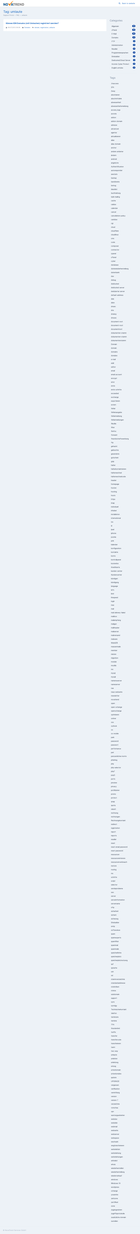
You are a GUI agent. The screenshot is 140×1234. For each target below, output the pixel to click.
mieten (113, 654)
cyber (113, 261)
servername (115, 904)
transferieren (116, 1043)
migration (114, 658)
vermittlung (115, 1093)
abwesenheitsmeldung (119, 106)
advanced (115, 129)
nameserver (115, 684)
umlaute (52, 27)
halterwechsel (116, 473)
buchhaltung (115, 193)
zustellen (114, 1221)
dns (112, 310)
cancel (113, 212)
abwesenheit (116, 102)
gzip (112, 461)
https (113, 499)
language (114, 586)
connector (115, 250)
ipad (112, 529)
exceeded (115, 393)
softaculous (115, 930)
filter (113, 427)
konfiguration (116, 548)
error (113, 382)
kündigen (114, 579)
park (112, 737)
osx (112, 722)
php (112, 764)
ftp (112, 442)
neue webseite (116, 692)
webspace (115, 1138)
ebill (112, 363)
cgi (112, 223)
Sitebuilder (115, 922)
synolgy (114, 1006)
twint (113, 1047)
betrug (113, 185)
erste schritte (116, 390)
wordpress (115, 1187)
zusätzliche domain (118, 1217)
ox (112, 730)
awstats (114, 174)
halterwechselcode (118, 476)
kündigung (115, 582)
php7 (113, 771)
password (115, 741)
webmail (114, 1127)
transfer (114, 1036)
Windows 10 (115, 1183)
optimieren (115, 715)
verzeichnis (115, 1104)
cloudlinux (115, 235)
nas (112, 688)
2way (113, 91)
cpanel (113, 253)
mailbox (114, 616)
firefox (113, 431)
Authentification (117, 167)
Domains (27, 27)
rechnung (114, 813)
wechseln (114, 1142)
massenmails (116, 647)
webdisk (114, 1123)
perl (112, 752)
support (114, 998)
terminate (114, 1017)
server (113, 896)
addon (113, 117)
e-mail (113, 359)
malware (114, 639)
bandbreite (115, 182)
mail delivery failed (118, 613)
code (113, 242)
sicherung (114, 919)
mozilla (113, 665)
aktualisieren (115, 136)
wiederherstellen (117, 1168)
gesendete (115, 454)
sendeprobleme (117, 888)
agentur (114, 133)
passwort (114, 745)
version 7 (114, 1100)
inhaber (114, 510)
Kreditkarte (115, 567)
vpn (112, 1111)
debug (113, 280)
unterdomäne (116, 1074)
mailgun (114, 624)
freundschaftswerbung (120, 439)
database (114, 265)
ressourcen (115, 854)
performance (116, 749)
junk (112, 541)
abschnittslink (116, 99)
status (113, 990)
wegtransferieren (117, 1145)
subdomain (115, 994)
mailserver (115, 631)
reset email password (119, 847)
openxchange (116, 711)
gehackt (114, 446)
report (113, 832)
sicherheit (114, 911)
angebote (115, 163)
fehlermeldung (116, 416)
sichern (113, 915)
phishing (114, 760)
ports (113, 779)
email (113, 371)
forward (114, 435)
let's (112, 590)
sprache (114, 968)
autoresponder (116, 170)
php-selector (116, 767)
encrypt (114, 378)
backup (114, 178)
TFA (112, 1025)
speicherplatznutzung (119, 960)
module (114, 662)
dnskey (114, 314)
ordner (113, 718)
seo (112, 892)
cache (113, 201)
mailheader (115, 628)
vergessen (115, 1085)
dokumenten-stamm (119, 337)
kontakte (114, 552)
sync (113, 1002)
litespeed (114, 597)
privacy (114, 786)
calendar (114, 208)
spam (113, 934)
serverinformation (118, 900)
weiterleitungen (117, 1157)
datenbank (115, 272)
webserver (115, 1134)
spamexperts (116, 938)
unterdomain (116, 1070)
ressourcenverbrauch (119, 862)
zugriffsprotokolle (118, 1213)
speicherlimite (116, 953)
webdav (114, 1119)
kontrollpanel (116, 560)
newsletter (115, 696)
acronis (114, 114)
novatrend (115, 699)
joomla (113, 537)
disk (112, 299)
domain (36, 27)
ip (111, 526)
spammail (114, 945)
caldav (113, 204)
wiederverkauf (116, 1176)
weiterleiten (115, 1149)
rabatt (113, 809)
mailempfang (116, 620)
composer (115, 246)
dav (112, 276)
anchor (113, 148)
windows (114, 1179)
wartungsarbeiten (118, 1115)
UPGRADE (115, 1081)
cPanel (113, 257)
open (113, 703)
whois (113, 1164)
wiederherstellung (117, 1172)
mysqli (113, 677)
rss (112, 873)
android (114, 159)
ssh (112, 972)
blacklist (114, 189)
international (116, 518)
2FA (112, 87)
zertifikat (114, 1202)
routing (113, 870)
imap (113, 503)
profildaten (115, 790)
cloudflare (115, 231)
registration (44, 27)
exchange (115, 397)
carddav (114, 219)
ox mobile (115, 733)
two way (114, 1051)
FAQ (17, 15)
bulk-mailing (115, 197)
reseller (113, 839)
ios (112, 522)
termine (114, 1021)
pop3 (113, 775)
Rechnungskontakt (118, 820)
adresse (114, 125)
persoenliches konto (119, 756)
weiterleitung (116, 1153)
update (113, 1077)
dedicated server (117, 288)
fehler (113, 408)
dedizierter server (118, 291)
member (114, 650)
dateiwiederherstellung (119, 269)
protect (114, 798)
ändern (113, 155)
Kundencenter (116, 575)
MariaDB (114, 643)
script (113, 881)
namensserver (116, 681)
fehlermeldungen (117, 420)
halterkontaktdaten (118, 469)
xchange (114, 1191)
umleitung (114, 1062)
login (113, 601)
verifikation (115, 1089)
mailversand (115, 635)
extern (113, 405)
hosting (114, 492)
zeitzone (114, 1198)
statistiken (115, 987)
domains (114, 352)
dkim (113, 303)
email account (116, 374)
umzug (113, 1066)
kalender (114, 545)
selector (114, 885)
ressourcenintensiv (118, 858)
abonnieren (115, 95)
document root (117, 322)
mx (112, 669)
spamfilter (115, 941)
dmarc (113, 306)
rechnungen (115, 817)
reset (113, 843)
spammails (115, 949)
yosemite (114, 1195)
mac (112, 605)
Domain (114, 344)
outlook (114, 726)
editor (113, 367)
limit (112, 594)
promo (113, 794)
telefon (114, 1013)
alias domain (116, 144)
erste (113, 386)
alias (112, 140)
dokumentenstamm (118, 340)
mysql (113, 673)
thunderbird (115, 1028)
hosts (113, 495)
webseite (114, 1130)
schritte (114, 877)
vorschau (114, 1108)
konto (113, 556)
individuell (114, 507)
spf (112, 964)
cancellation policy (118, 216)
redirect (114, 824)
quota (113, 805)
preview (114, 783)
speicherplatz (116, 956)
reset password (117, 851)
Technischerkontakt (118, 1009)
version (114, 1096)
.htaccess (115, 83)
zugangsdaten (116, 1210)
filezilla (113, 424)
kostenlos (115, 563)
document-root (117, 325)
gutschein (114, 458)
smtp (113, 926)
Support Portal (8, 15)
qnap (113, 802)
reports (114, 836)
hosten (113, 488)
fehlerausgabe (116, 412)
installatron (115, 514)
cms (112, 238)
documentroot (116, 329)
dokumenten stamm (118, 333)
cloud (113, 227)
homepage (115, 484)
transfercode (116, 1040)
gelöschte (115, 450)
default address (117, 295)
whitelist (114, 1161)
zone (113, 1206)
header (113, 480)
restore (114, 866)
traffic (113, 1032)
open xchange (116, 707)
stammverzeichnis (118, 979)
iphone (113, 533)
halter (113, 465)
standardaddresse (118, 983)
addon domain (116, 121)
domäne (114, 356)
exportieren (115, 401)
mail (112, 609)
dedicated (115, 284)
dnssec (114, 318)
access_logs (115, 110)
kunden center (116, 571)
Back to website (128, 3)
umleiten (114, 1059)
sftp (112, 907)
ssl (112, 975)
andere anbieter (117, 151)
